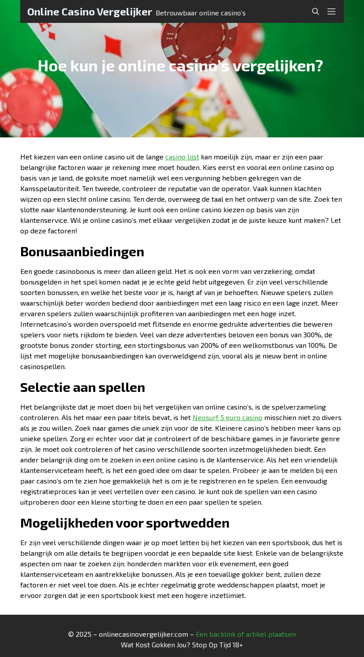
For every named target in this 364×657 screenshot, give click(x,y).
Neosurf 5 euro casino (227, 417)
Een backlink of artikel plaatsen (246, 634)
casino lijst (182, 156)
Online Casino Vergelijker (89, 11)
